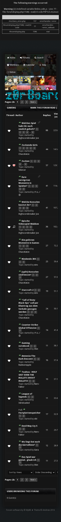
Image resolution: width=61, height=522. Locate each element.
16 (47, 360)
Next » (33, 102)
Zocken (25, 161)
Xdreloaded (24, 403)
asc (57, 116)
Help (42, 65)
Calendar (28, 65)
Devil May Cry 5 (29, 426)
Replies (47, 115)
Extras (11, 72)
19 (47, 291)
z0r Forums (13, 94)
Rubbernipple (25, 365)
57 (47, 165)
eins (36, 265)
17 (47, 414)
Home (11, 57)
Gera (36, 450)
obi (35, 418)
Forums (25, 57)
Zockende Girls (30, 145)
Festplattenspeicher (30, 413)
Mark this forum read (42, 107)
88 (47, 130)
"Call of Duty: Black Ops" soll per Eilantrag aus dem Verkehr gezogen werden (28, 306)
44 (47, 149)
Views (57, 114)
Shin (36, 349)
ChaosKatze (24, 154)
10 (47, 379)
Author (19, 115)
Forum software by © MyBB (18, 510)
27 (47, 245)
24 (47, 308)
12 (47, 445)
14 (47, 330)
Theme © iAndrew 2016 (44, 510)
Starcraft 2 (27, 290)
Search (38, 57)
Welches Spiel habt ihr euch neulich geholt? (27, 126)
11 (47, 345)
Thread (10, 115)
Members (13, 65)
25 (47, 261)
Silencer (22, 170)
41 (47, 186)
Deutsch (24, 94)
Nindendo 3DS (29, 259)
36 (47, 226)
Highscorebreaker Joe (29, 138)
